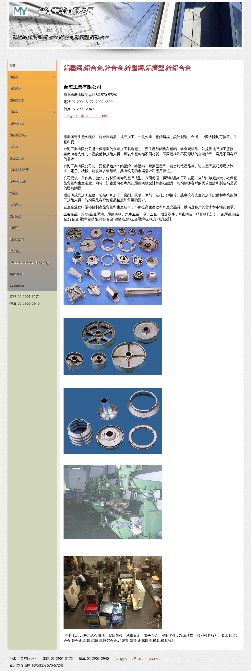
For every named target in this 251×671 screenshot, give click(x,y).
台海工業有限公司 (66, 11)
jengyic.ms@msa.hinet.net (86, 115)
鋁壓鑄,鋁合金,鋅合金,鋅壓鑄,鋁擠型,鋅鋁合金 (61, 37)
